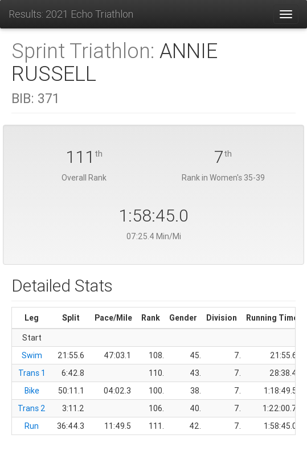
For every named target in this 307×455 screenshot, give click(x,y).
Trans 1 (32, 373)
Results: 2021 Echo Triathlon (71, 14)
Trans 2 (32, 408)
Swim (32, 355)
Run (31, 426)
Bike (31, 391)
